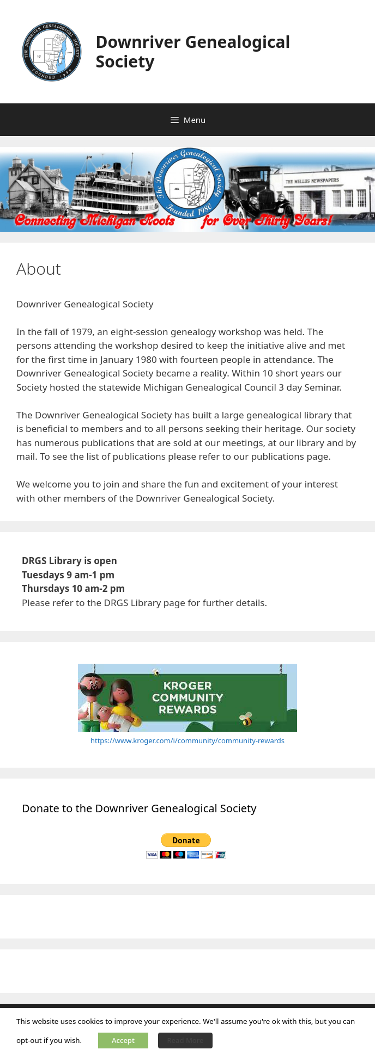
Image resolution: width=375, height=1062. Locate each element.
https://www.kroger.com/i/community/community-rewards (187, 740)
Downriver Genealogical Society (193, 51)
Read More (185, 1040)
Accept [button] (123, 1040)
